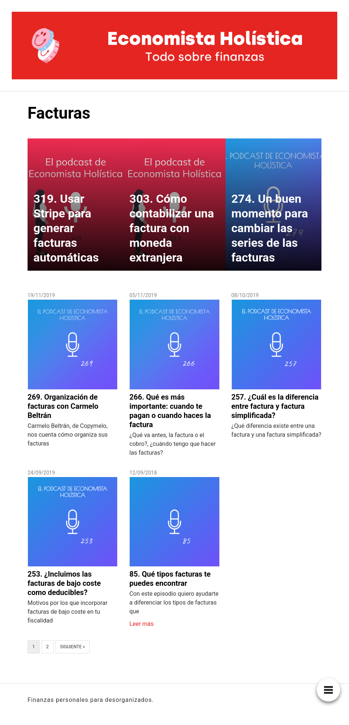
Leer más (141, 623)
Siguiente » (72, 646)
